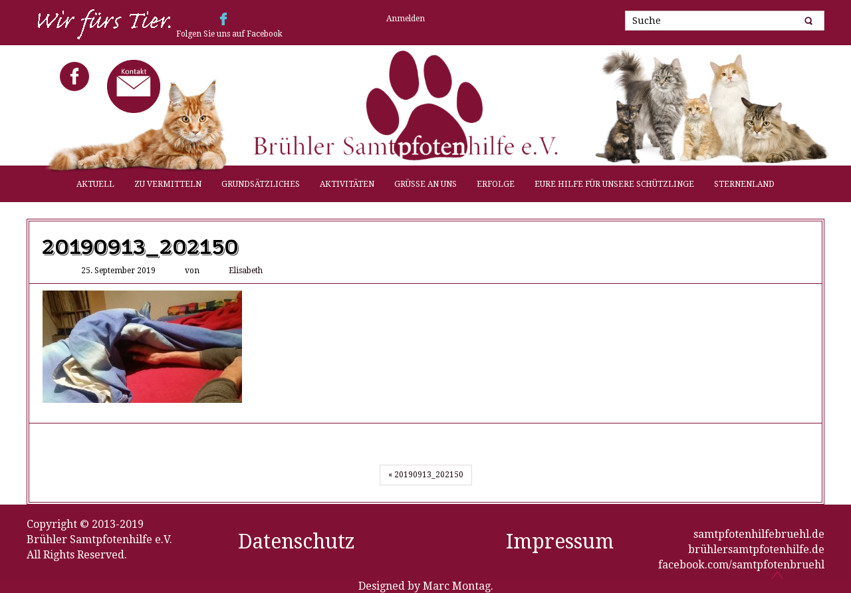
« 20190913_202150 (425, 474)
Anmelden (405, 18)
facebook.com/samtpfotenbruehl (741, 564)
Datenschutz (296, 541)
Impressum (560, 541)
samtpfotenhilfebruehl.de (758, 534)
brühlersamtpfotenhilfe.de (756, 549)
